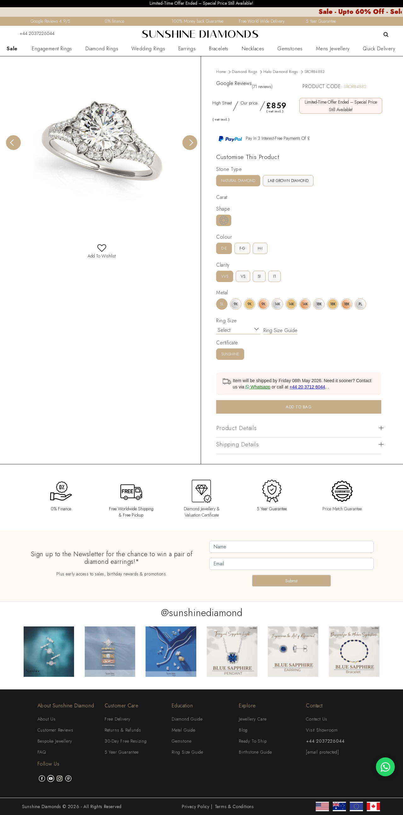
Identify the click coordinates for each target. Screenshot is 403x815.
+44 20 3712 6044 (307, 386)
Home (221, 72)
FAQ (41, 752)
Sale (12, 49)
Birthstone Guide (255, 752)
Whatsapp (257, 386)
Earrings (187, 49)
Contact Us (316, 719)
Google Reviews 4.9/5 (50, 21)
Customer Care (122, 705)
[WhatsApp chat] (385, 766)
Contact (314, 705)
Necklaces (253, 49)
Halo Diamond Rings (280, 72)
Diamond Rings (101, 49)
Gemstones (290, 49)
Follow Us (48, 763)
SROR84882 (314, 72)
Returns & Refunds (123, 730)
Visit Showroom (321, 730)
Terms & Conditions (234, 806)
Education (182, 705)
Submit (291, 581)
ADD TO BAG (299, 407)
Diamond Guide (187, 719)
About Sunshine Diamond (65, 705)
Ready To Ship (253, 741)
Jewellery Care (253, 719)
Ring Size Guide (280, 330)
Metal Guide (183, 730)
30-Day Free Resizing (126, 741)
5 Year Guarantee (122, 752)
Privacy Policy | (197, 806)
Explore (247, 705)
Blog (243, 730)
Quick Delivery (379, 49)
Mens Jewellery (333, 49)
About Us (46, 719)
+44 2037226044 (33, 33)
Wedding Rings (148, 49)
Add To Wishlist (102, 252)
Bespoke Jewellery (54, 741)
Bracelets (218, 49)
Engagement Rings (52, 49)
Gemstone (181, 741)
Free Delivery (117, 719)
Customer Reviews (55, 730)
